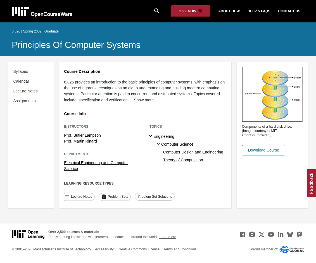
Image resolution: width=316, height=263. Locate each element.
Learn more (167, 237)
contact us (289, 11)
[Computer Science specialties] (159, 144)
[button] (263, 150)
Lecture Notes (25, 91)
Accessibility (104, 249)
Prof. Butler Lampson (82, 135)
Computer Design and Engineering (193, 152)
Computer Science (177, 144)
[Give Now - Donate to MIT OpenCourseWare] (191, 11)
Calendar (21, 81)
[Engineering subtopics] (151, 136)
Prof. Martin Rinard (80, 141)
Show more (144, 100)
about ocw (229, 11)
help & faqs (259, 11)
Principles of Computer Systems (76, 45)
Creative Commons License (139, 249)
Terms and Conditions (179, 249)
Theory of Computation (183, 160)
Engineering (163, 136)
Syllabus (20, 71)
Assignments (24, 101)
